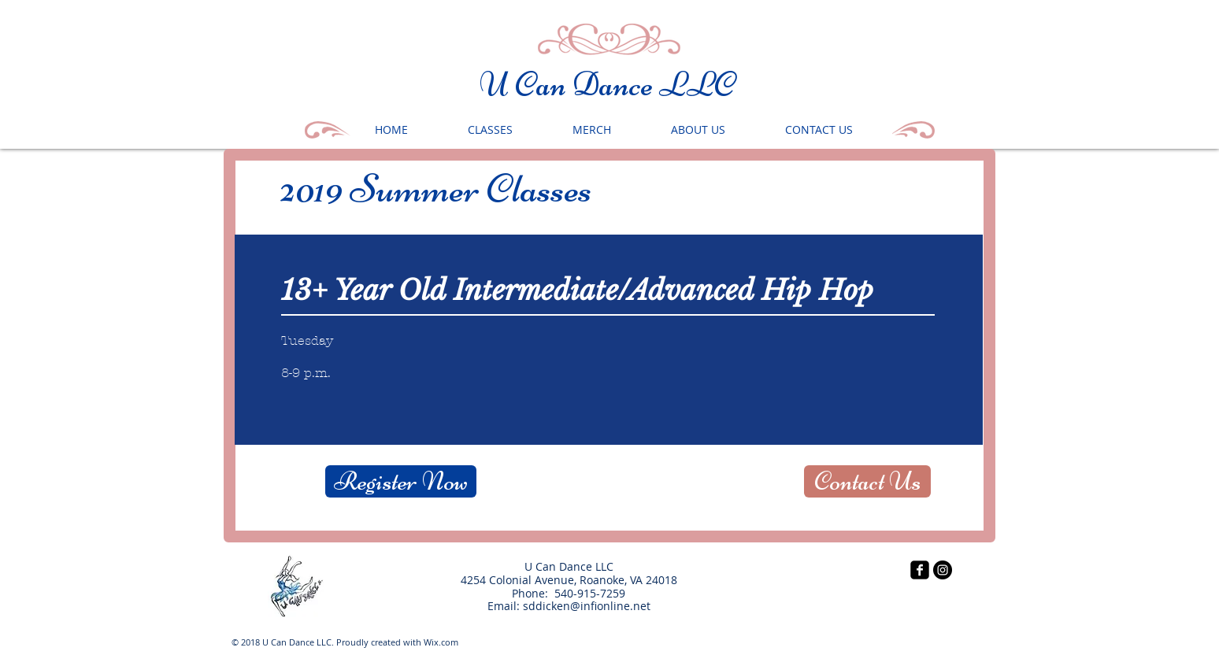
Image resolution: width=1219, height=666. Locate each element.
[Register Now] (400, 481)
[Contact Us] (867, 481)
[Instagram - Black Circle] (942, 570)
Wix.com (441, 642)
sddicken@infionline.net (586, 605)
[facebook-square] (919, 570)
